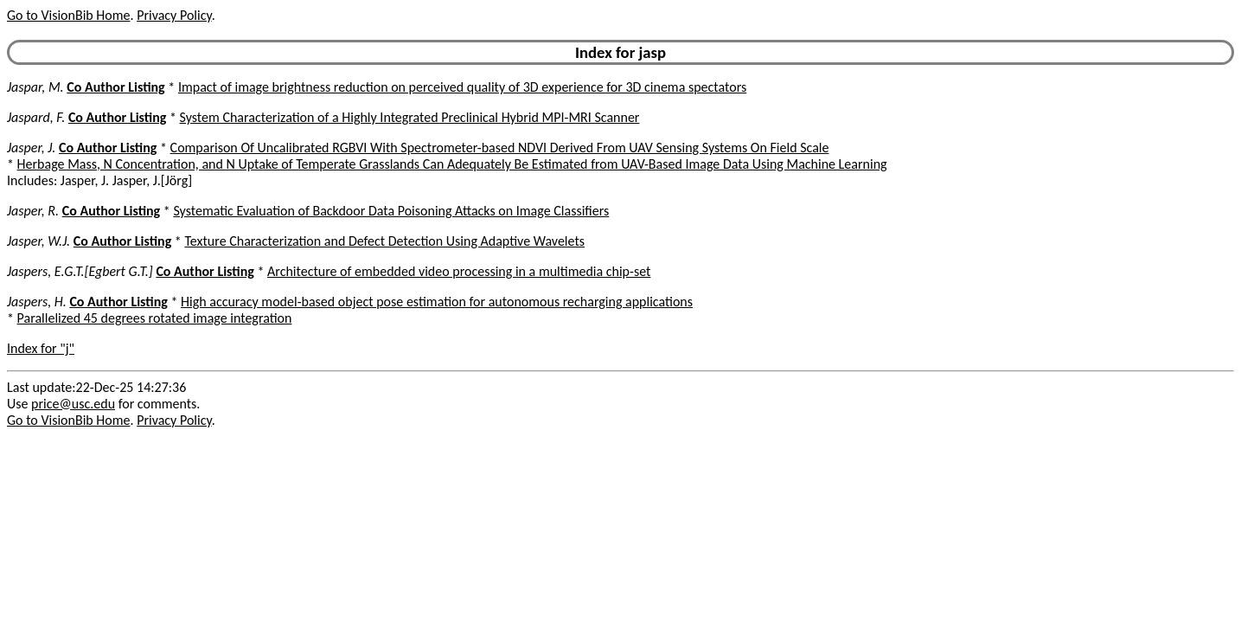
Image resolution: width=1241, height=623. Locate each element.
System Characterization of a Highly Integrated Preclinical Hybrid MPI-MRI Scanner (410, 117)
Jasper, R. (33, 210)
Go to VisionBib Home (68, 15)
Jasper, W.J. (38, 241)
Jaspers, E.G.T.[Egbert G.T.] (80, 271)
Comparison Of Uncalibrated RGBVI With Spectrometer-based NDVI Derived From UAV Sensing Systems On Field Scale (499, 147)
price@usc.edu (73, 403)
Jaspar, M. (35, 87)
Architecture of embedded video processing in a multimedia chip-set (458, 271)
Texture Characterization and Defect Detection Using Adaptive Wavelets (384, 241)
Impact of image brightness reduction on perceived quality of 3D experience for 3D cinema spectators (462, 87)
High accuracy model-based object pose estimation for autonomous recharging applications (437, 301)
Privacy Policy (174, 15)
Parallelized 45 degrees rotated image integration (154, 318)
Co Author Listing (115, 87)
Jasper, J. (31, 147)
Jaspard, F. (36, 117)
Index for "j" (40, 348)
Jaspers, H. (37, 301)
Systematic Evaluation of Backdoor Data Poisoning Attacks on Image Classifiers (391, 210)
